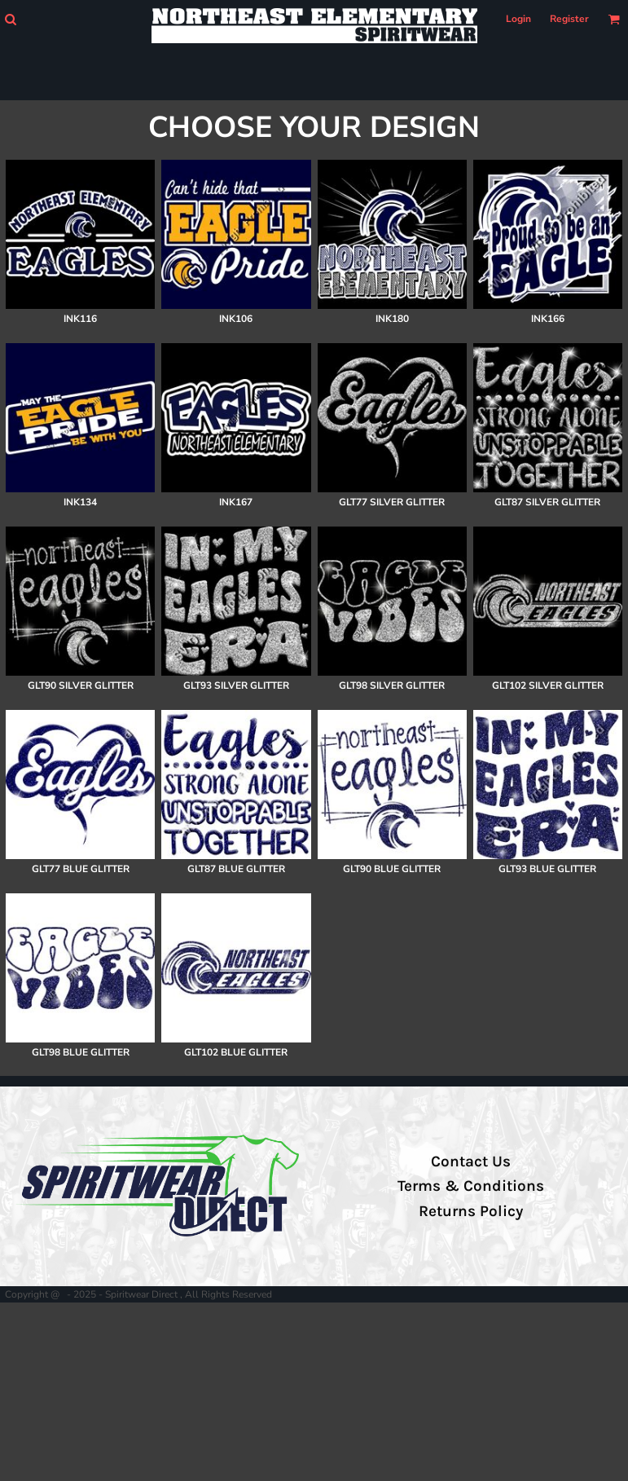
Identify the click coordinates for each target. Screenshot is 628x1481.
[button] (10, 19)
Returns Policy (471, 1211)
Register (569, 18)
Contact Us (471, 1161)
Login (518, 18)
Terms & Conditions (470, 1186)
